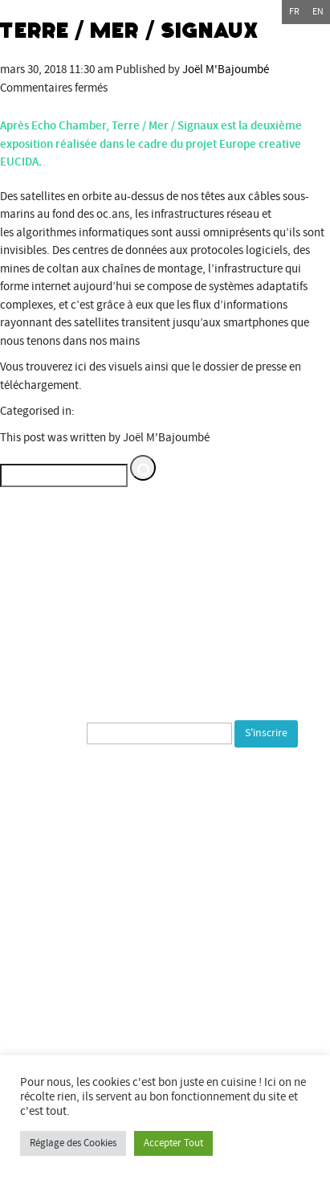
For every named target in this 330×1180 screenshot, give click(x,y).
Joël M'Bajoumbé (225, 69)
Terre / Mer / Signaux (130, 30)
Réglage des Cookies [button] (73, 1143)
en (318, 12)
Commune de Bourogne (74, 1021)
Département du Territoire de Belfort (105, 967)
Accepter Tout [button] (173, 1143)
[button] (143, 468)
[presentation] (142, 783)
